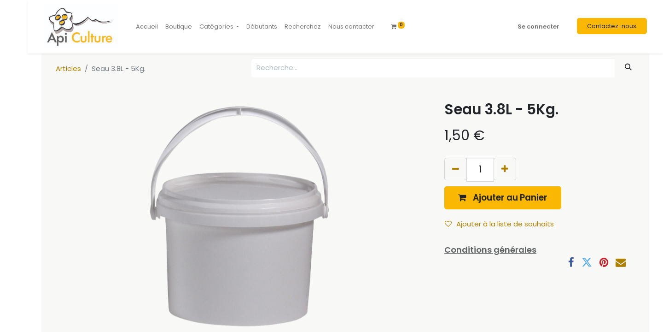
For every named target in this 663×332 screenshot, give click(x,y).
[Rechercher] (628, 67)
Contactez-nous (611, 26)
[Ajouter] (505, 169)
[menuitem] (147, 26)
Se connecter (538, 26)
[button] (502, 197)
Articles (68, 68)
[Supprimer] (455, 169)
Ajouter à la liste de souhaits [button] (499, 224)
